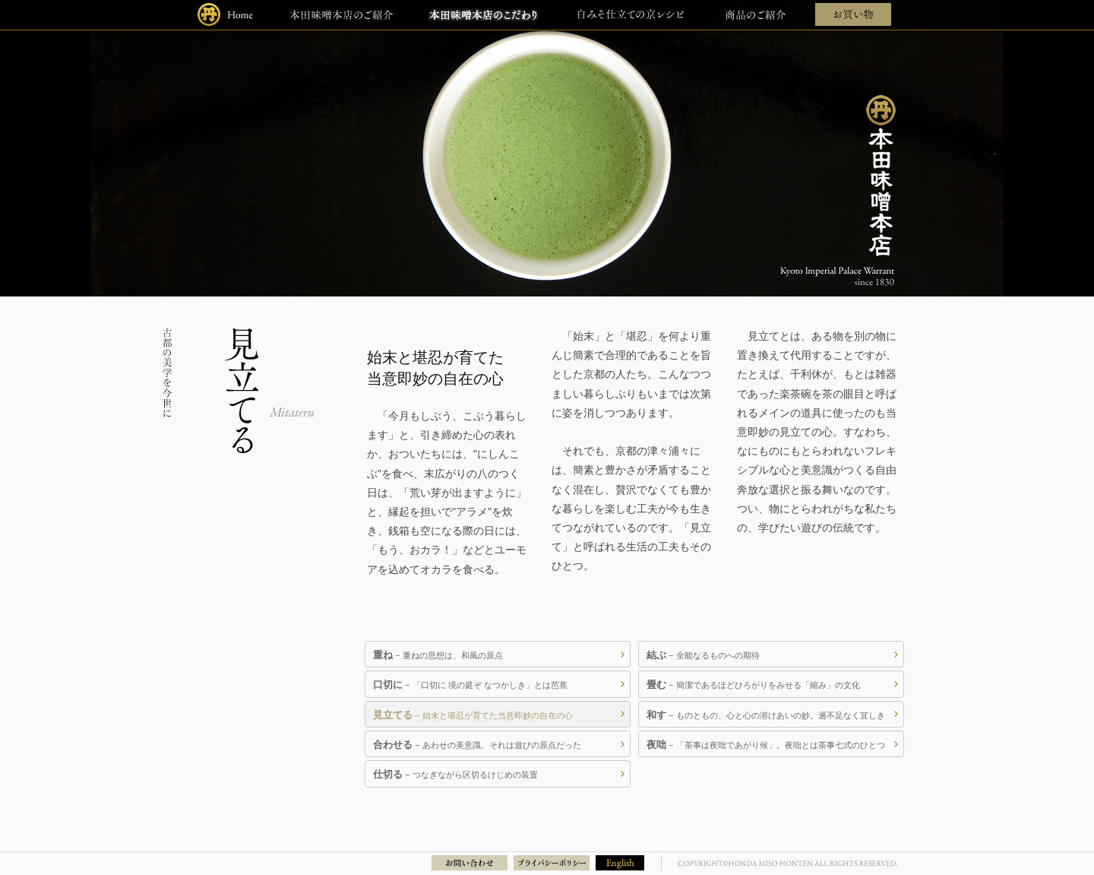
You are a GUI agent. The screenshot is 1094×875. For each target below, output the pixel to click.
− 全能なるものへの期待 (703, 655)
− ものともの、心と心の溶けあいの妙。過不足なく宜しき (766, 715)
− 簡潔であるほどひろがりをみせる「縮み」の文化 (753, 684)
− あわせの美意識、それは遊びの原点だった (477, 744)
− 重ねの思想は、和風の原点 (438, 655)
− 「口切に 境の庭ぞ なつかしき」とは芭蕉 (470, 684)
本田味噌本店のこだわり (483, 14)
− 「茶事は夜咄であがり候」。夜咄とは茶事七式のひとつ (766, 744)
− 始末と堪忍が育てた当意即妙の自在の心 (473, 715)
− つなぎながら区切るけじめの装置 (455, 774)
